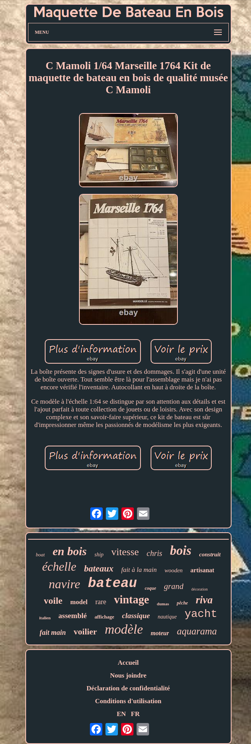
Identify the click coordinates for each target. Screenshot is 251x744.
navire (64, 584)
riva (204, 600)
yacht (200, 614)
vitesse (125, 552)
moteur (160, 633)
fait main (53, 632)
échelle (59, 566)
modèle (124, 629)
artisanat (202, 570)
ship (99, 555)
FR (135, 714)
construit (210, 554)
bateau (112, 583)
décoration (199, 589)
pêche (182, 603)
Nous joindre (128, 675)
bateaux (98, 568)
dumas (163, 603)
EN (121, 714)
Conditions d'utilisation (128, 701)
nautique (167, 617)
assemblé (72, 616)
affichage (104, 617)
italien (45, 617)
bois (180, 551)
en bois (70, 551)
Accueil (128, 662)
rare (100, 602)
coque (150, 588)
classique (136, 616)
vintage (131, 599)
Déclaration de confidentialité (128, 688)
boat (40, 555)
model (79, 602)
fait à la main (139, 569)
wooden (174, 570)
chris (154, 553)
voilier (85, 631)
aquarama (197, 631)
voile (53, 601)
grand (173, 586)
